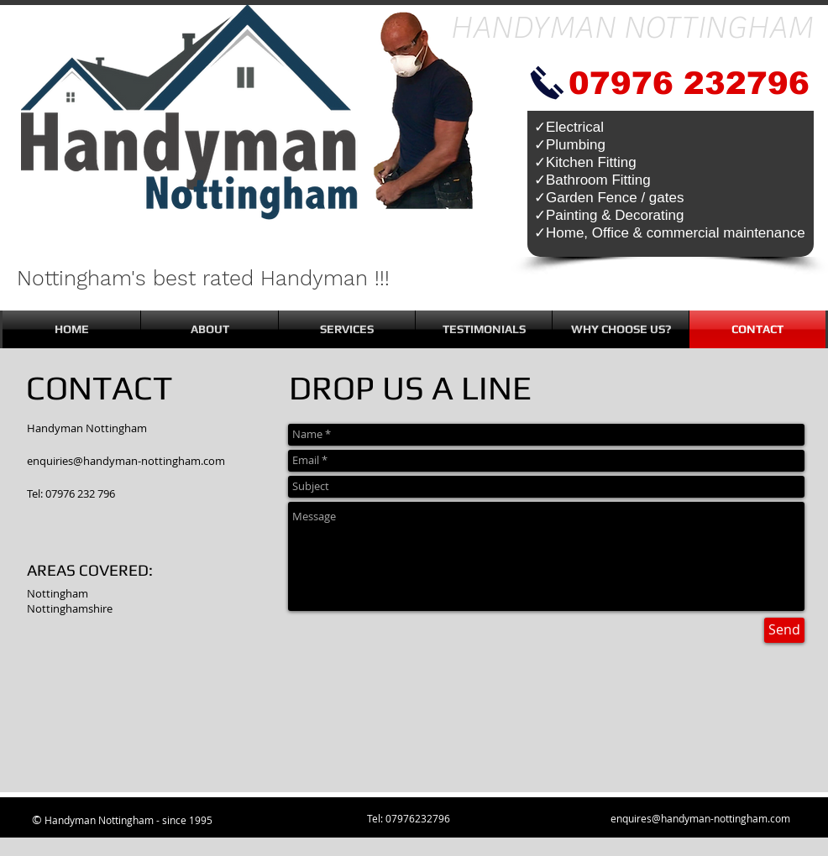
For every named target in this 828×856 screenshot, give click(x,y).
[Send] (784, 630)
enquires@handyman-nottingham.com (700, 818)
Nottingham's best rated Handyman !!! (203, 278)
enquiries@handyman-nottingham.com (126, 460)
